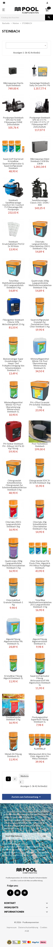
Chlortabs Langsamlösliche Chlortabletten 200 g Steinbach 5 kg (40, 245)
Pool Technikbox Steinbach (40, 445)
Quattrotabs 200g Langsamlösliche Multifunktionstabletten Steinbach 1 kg (13, 564)
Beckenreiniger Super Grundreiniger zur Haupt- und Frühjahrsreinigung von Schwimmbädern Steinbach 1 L (13, 364)
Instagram (24, 893)
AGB (27, 931)
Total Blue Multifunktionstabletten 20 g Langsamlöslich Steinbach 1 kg (40, 603)
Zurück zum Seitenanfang (26, 797)
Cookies (43, 927)
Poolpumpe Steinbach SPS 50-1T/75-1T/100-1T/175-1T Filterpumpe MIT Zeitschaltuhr (40, 122)
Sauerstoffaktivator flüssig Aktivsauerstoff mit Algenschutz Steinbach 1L (39, 680)
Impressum (12, 927)
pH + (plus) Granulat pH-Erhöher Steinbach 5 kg (39, 404)
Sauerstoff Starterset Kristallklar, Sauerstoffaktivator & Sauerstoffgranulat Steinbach (13, 163)
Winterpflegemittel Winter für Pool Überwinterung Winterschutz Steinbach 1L (13, 407)
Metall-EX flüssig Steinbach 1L (13, 755)
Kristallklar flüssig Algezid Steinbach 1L (13, 677)
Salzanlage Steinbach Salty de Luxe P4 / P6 (40, 84)
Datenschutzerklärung (28, 927)
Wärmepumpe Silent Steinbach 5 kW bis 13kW (39, 161)
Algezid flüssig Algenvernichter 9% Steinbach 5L (13, 641)
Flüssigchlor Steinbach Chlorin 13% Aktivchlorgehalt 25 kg (13, 322)
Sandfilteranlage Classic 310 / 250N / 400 (39, 202)
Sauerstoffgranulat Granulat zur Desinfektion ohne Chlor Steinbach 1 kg (40, 323)
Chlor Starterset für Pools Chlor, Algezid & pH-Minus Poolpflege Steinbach (39, 564)
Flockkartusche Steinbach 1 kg (13, 718)
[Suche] (22, 17)
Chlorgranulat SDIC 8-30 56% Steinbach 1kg (39, 481)
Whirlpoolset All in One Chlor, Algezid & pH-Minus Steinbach (40, 756)
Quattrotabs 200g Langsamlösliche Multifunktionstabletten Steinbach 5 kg (40, 284)
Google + (17, 893)
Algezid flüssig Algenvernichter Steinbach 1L (39, 641)
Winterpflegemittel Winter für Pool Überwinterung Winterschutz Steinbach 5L (40, 363)
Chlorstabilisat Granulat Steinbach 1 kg (13, 602)
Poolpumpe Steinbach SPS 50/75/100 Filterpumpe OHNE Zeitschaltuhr (13, 121)
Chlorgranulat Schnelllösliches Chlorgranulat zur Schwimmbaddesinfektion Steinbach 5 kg (14, 485)
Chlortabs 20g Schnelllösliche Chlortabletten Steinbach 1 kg (40, 525)
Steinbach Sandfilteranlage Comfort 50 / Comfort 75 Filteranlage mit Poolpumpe (13, 204)
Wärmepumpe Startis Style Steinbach (13, 84)
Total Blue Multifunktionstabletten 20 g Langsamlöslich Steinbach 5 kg (13, 284)
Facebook (10, 893)
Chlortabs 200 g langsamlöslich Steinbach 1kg (13, 524)
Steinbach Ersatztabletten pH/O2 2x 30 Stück (13, 244)
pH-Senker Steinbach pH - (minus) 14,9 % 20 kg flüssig (13, 446)
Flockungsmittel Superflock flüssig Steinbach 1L (39, 719)
